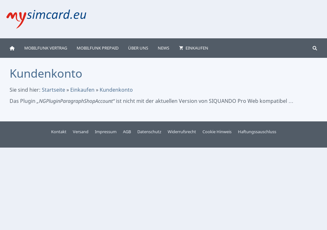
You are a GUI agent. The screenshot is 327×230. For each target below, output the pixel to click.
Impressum (106, 131)
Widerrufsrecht (182, 131)
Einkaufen (82, 89)
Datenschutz (149, 131)
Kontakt (58, 131)
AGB (127, 131)
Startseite (53, 89)
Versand (80, 131)
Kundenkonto (116, 89)
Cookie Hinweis (217, 131)
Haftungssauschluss (257, 131)
